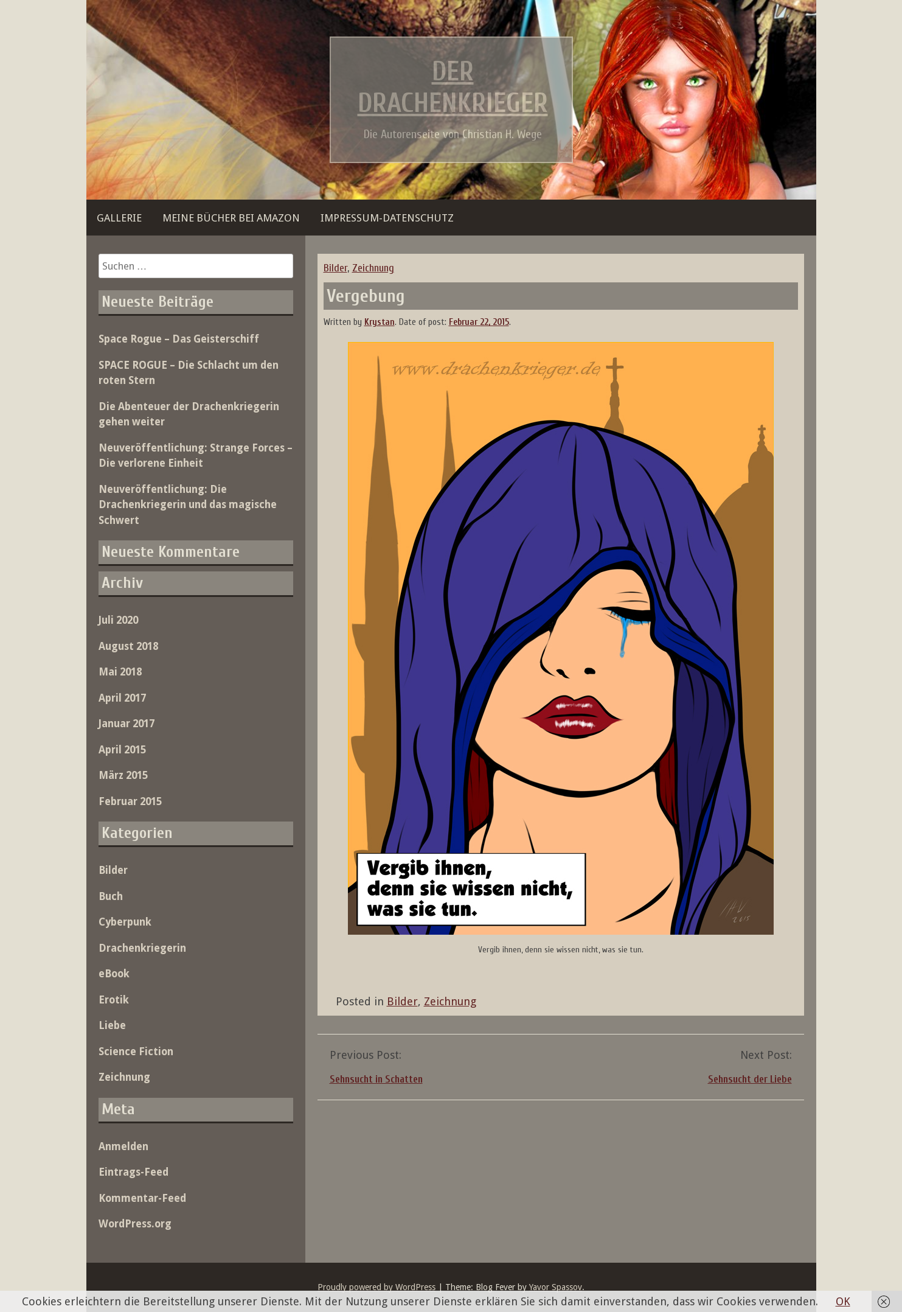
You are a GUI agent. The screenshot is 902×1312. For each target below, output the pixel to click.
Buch (111, 896)
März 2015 (123, 775)
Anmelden (123, 1146)
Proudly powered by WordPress (376, 1287)
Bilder (335, 268)
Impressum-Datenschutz (387, 218)
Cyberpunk (125, 922)
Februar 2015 (130, 801)
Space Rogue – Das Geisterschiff (179, 339)
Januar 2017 (126, 723)
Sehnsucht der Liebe (750, 1079)
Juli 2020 (118, 620)
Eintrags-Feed (133, 1172)
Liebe (112, 1025)
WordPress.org (135, 1224)
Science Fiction (136, 1051)
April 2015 (122, 750)
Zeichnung (373, 268)
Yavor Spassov (555, 1287)
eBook (114, 974)
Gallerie (119, 218)
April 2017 (122, 698)
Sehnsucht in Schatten (376, 1079)
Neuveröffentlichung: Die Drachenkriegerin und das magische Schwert (188, 504)
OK (843, 1301)
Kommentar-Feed (142, 1198)
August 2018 (128, 646)
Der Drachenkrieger (453, 87)
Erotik (114, 1000)
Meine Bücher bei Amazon (231, 218)
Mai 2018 (120, 672)
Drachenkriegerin (142, 948)
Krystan (379, 322)
